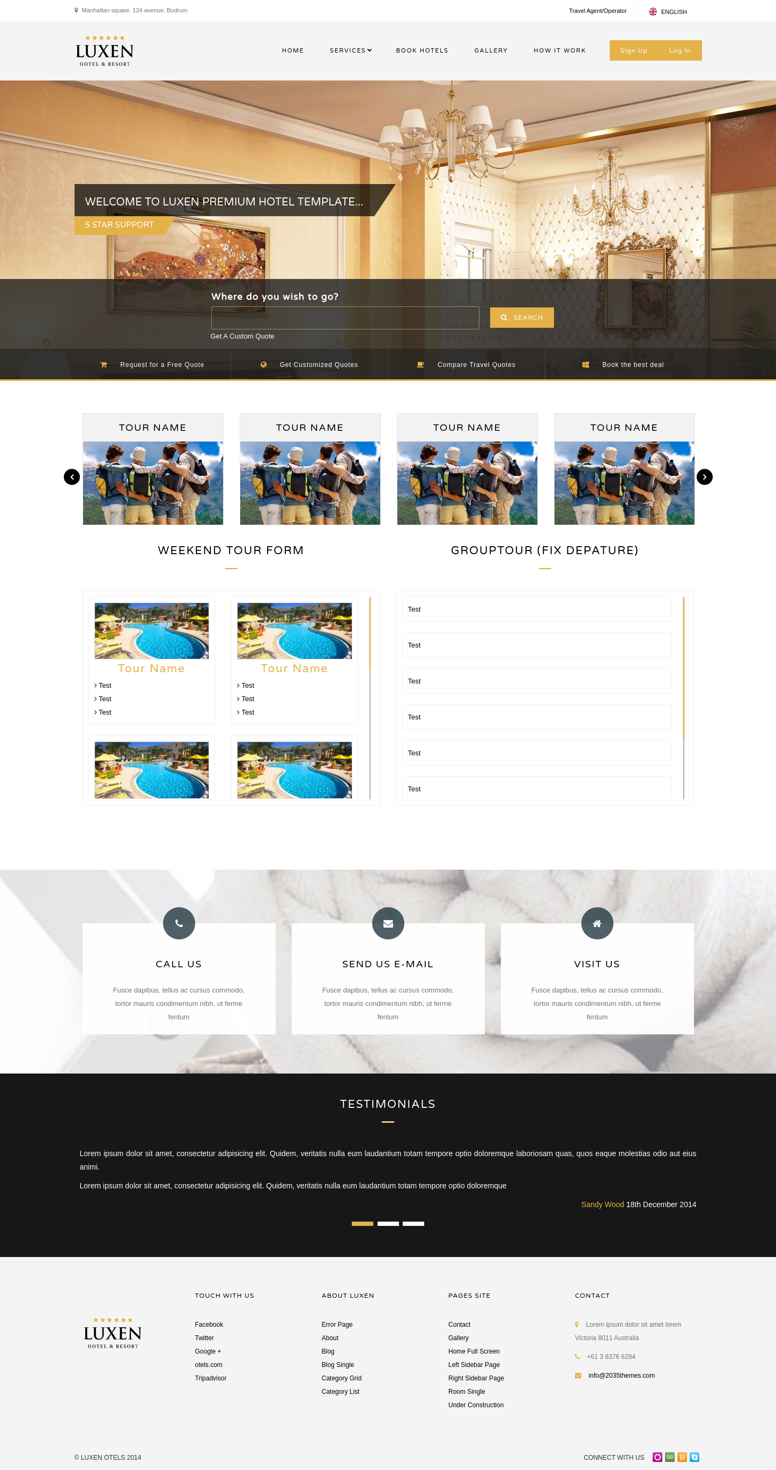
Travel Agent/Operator (598, 11)
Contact (459, 1324)
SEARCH (522, 317)
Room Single (466, 1391)
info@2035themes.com (622, 1375)
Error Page (337, 1324)
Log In (680, 50)
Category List (341, 1391)
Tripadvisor (211, 1378)
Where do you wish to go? (275, 297)
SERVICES (348, 50)
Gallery (458, 1338)
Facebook (209, 1324)
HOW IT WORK (560, 50)
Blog (328, 1351)
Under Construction (476, 1405)
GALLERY (491, 50)
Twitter (204, 1338)
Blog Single (338, 1365)
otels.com (209, 1365)
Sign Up (634, 50)
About (330, 1338)
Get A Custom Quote (243, 336)
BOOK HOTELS (422, 50)
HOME (293, 50)
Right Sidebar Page (476, 1378)
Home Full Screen (474, 1351)
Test (103, 685)
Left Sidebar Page (474, 1365)
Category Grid (342, 1378)
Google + (208, 1351)
